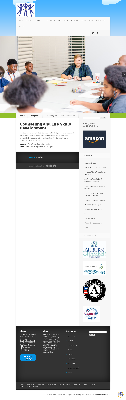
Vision (70, 372)
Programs (39, 20)
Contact (21, 26)
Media (83, 20)
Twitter (54, 166)
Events (90, 20)
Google (47, 166)
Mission (70, 354)
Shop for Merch (63, 20)
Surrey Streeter (103, 395)
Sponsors (74, 20)
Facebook (50, 166)
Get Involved (50, 20)
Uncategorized (73, 368)
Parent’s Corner (100, 20)
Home (21, 20)
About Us (29, 20)
